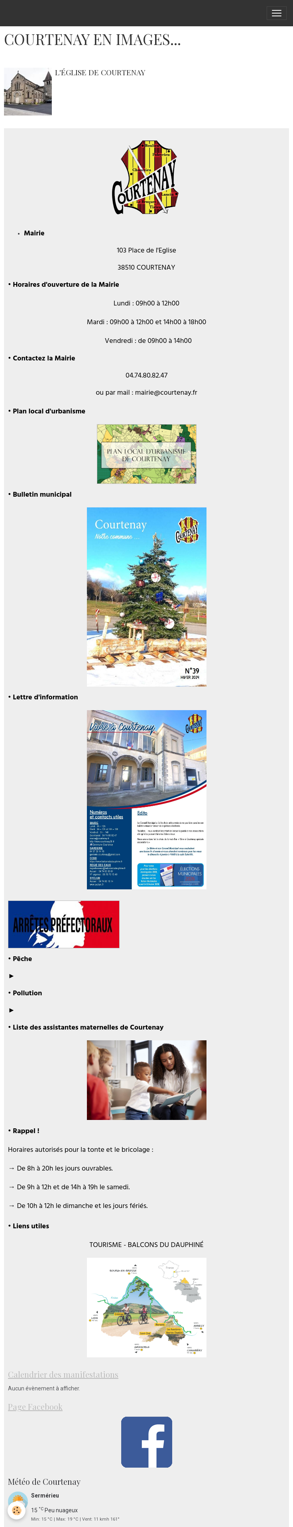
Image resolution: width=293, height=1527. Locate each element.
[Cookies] (17, 1510)
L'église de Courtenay (100, 72)
